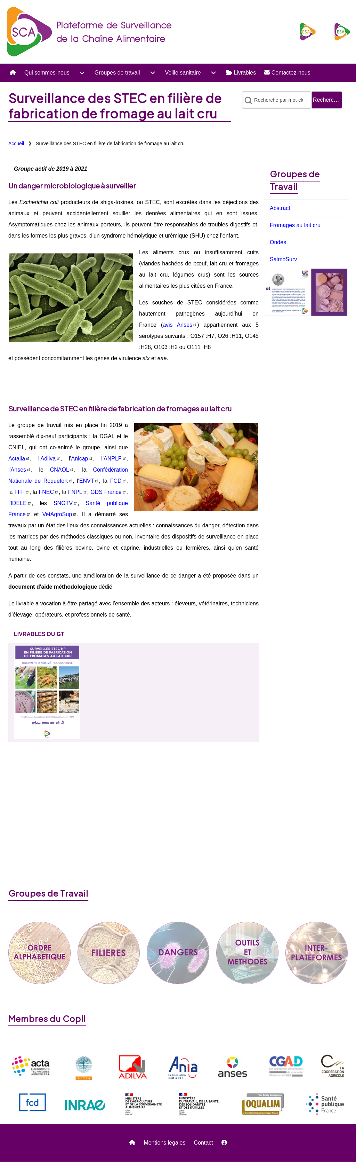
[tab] (39, 634)
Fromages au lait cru (295, 225)
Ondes (278, 242)
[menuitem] (13, 73)
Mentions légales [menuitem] (164, 1143)
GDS (108, 492)
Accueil (16, 143)
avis (180, 325)
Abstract (280, 208)
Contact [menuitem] (203, 1143)
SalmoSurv (283, 259)
